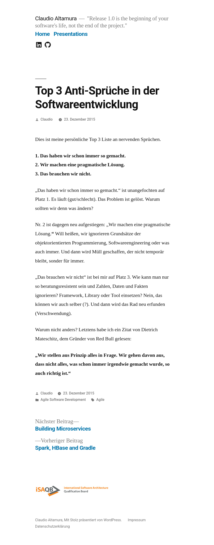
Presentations (71, 34)
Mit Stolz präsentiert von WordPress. (93, 520)
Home (42, 34)
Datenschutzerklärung (52, 526)
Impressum (137, 520)
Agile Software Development (63, 399)
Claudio (47, 119)
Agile (100, 399)
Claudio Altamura (56, 18)
